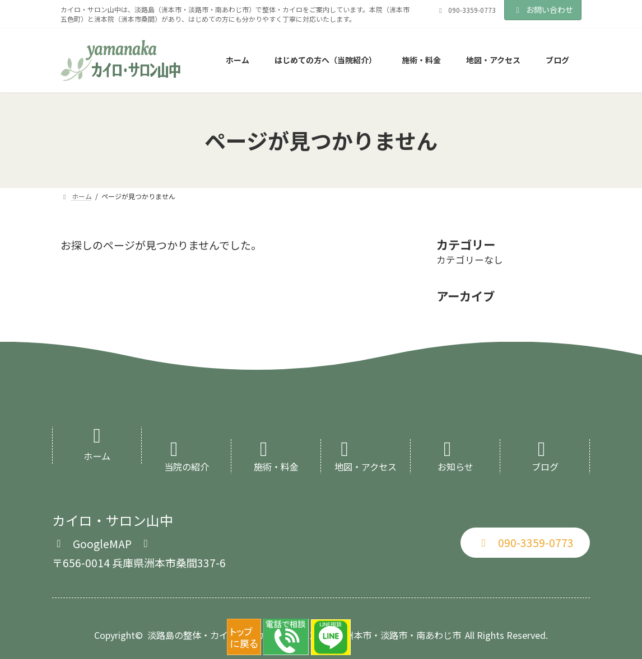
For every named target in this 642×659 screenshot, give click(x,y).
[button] (102, 542)
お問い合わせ (543, 9)
